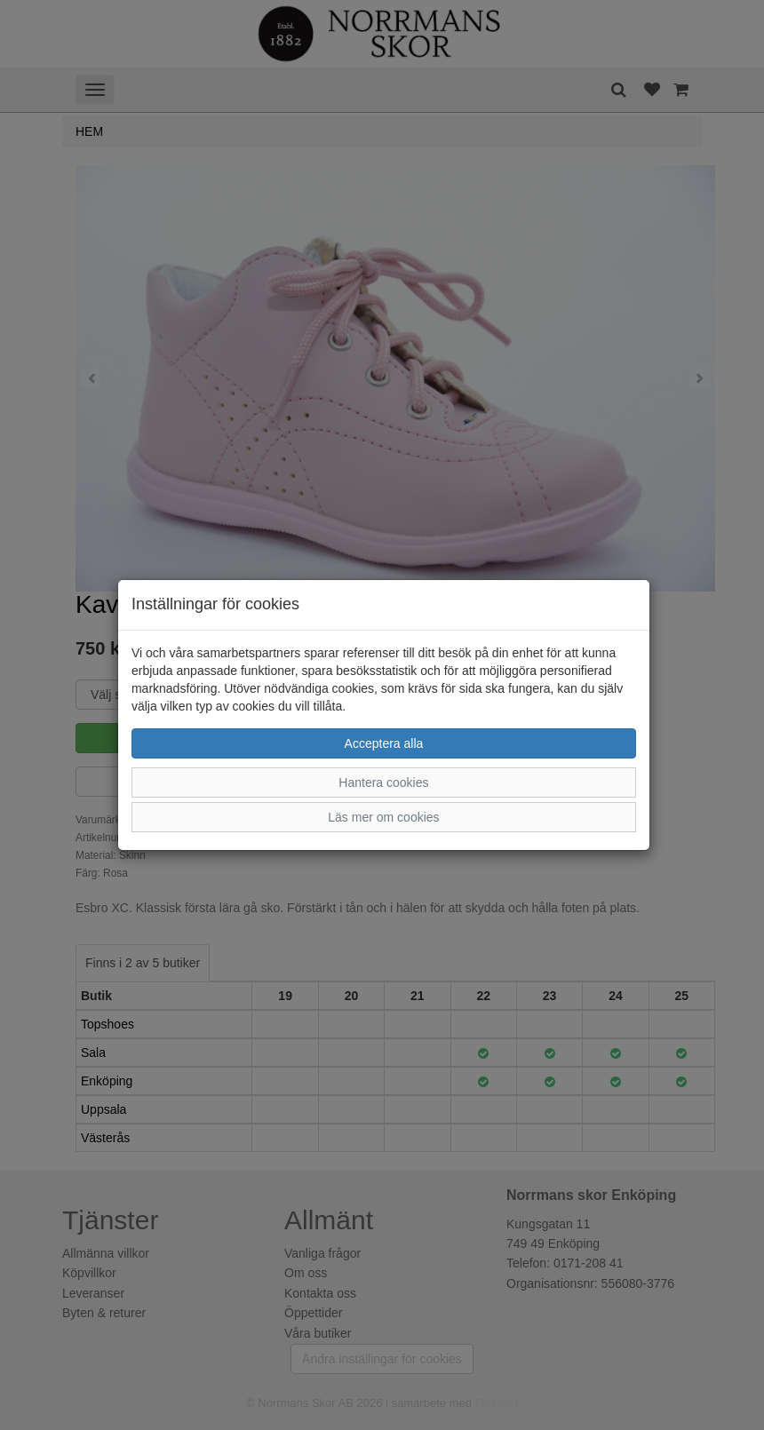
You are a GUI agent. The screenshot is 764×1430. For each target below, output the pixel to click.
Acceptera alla (384, 743)
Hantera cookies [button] (383, 782)
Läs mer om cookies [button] (383, 817)
